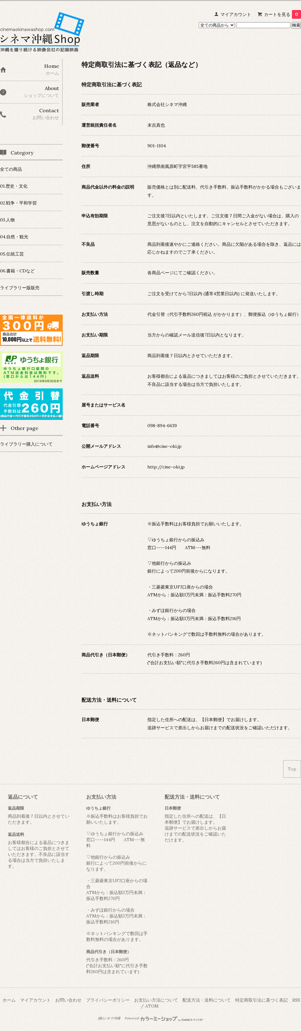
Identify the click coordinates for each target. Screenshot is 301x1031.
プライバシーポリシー (108, 1000)
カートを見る (282, 14)
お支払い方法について (156, 1000)
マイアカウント (235, 14)
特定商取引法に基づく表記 (261, 1000)
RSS (296, 1000)
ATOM (152, 1006)
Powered (163, 1018)
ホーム (9, 1000)
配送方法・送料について (206, 1000)
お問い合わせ (68, 1000)
